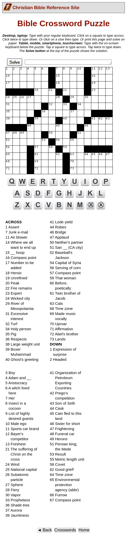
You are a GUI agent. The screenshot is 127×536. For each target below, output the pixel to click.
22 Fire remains (18, 288)
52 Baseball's (61, 252)
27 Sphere (14, 485)
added (13, 268)
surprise (58, 354)
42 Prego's (59, 393)
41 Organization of (65, 372)
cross (12, 459)
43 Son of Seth (62, 403)
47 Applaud (59, 237)
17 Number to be (19, 262)
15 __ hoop (14, 252)
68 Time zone (61, 308)
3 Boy (10, 372)
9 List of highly (17, 413)
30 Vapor (13, 495)
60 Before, (58, 283)
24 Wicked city (17, 298)
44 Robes (58, 227)
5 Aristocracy (16, 383)
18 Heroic (13, 273)
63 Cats (56, 303)
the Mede (60, 449)
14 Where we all (19, 242)
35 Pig (10, 334)
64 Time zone (61, 474)
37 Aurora (13, 510)
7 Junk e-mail (16, 232)
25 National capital (21, 469)
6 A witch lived (17, 388)
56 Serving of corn (65, 268)
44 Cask (57, 408)
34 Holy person (18, 329)
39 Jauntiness (17, 515)
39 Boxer (13, 349)
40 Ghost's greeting (22, 359)
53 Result (58, 454)
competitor (17, 439)
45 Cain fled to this (65, 413)
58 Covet (57, 464)
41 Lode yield (61, 222)
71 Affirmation (61, 329)
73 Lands (58, 339)
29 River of (14, 303)
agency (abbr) (64, 490)
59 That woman (63, 278)
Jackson (59, 257)
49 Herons (58, 439)
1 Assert (12, 227)
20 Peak (12, 283)
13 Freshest (15, 444)
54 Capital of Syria (65, 262)
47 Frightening (62, 429)
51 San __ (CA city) (66, 247)
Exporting (60, 383)
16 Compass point (20, 257)
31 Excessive (16, 313)
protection (61, 485)
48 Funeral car (62, 434)
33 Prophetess (17, 500)
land (56, 418)
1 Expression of (63, 349)
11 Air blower (16, 237)
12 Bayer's (14, 434)
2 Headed (58, 359)
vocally (58, 319)
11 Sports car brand (22, 429)
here (10, 393)
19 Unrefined (16, 278)
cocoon (13, 408)
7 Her (10, 398)
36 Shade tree (17, 505)
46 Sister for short (65, 423)
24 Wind (12, 464)
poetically (60, 288)
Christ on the (18, 454)
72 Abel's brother (64, 334)
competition (62, 398)
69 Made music (63, 313)
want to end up (20, 247)
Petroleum (61, 378)
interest (14, 319)
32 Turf (11, 324)
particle (14, 479)
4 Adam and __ (18, 378)
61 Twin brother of (65, 293)
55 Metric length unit (67, 459)
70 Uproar (58, 324)
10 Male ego (16, 423)
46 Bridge (58, 232)
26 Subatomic (17, 474)
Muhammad (18, 354)
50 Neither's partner (66, 242)
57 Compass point (65, 273)
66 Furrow (58, 495)
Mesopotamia (19, 308)
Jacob (57, 298)
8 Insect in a (15, 403)
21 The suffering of (21, 449)
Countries (60, 388)
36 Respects (16, 339)
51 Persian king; (63, 444)
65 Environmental (65, 479)
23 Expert (13, 293)
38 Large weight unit (22, 344)
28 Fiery (12, 490)
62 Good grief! (62, 469)
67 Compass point (65, 500)
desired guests (19, 418)
